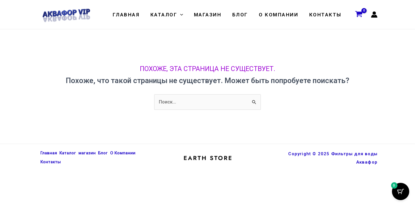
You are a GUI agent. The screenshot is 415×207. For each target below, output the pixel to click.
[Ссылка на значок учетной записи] (374, 14)
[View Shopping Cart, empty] (358, 14)
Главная (131, 15)
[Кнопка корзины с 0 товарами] (400, 192)
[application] (185, 14)
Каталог (171, 14)
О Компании (280, 15)
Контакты (326, 15)
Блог (242, 15)
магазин (211, 15)
